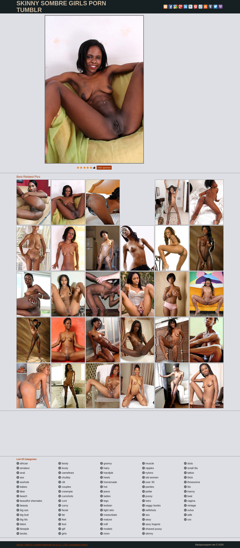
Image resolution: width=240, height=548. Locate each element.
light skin (107, 510)
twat (188, 496)
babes (21, 486)
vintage (190, 505)
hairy (104, 468)
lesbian (106, 505)
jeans (105, 491)
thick (188, 477)
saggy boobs (151, 505)
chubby (64, 477)
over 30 (148, 482)
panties (148, 486)
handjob (106, 472)
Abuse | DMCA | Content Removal (34, 544)
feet (62, 519)
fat (61, 514)
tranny (189, 491)
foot (62, 524)
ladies (105, 496)
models (106, 528)
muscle (148, 463)
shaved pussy (152, 528)
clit (61, 482)
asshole (22, 482)
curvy (63, 505)
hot (103, 486)
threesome (192, 482)
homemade (108, 482)
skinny (147, 533)
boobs (21, 533)
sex (146, 514)
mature (106, 519)
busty (63, 468)
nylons (147, 472)
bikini (21, 524)
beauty (22, 505)
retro (146, 500)
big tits (22, 519)
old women (150, 477)
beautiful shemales (29, 500)
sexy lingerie (151, 524)
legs (104, 500)
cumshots (65, 496)
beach (21, 496)
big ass (22, 510)
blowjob (22, 528)
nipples (148, 468)
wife (188, 514)
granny (106, 463)
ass (20, 477)
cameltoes (66, 472)
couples (64, 486)
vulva (189, 510)
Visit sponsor (104, 167)
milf (104, 524)
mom (105, 533)
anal (20, 472)
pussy (147, 496)
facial (63, 510)
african (22, 463)
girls (62, 533)
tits (187, 486)
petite (147, 491)
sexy (146, 519)
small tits (191, 468)
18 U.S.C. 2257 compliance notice (70, 544)
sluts (188, 463)
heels (105, 477)
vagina (189, 500)
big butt (22, 514)
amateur (23, 468)
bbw (20, 491)
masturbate (108, 514)
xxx (187, 519)
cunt (62, 500)
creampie (65, 491)
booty (63, 463)
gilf (61, 528)
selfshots (149, 510)
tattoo (189, 472)
